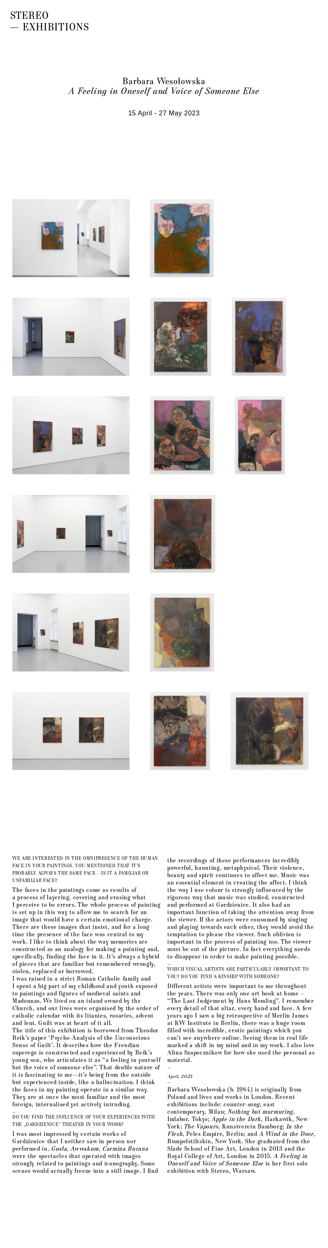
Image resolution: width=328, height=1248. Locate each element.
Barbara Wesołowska (164, 80)
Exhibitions (58, 26)
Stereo (31, 14)
